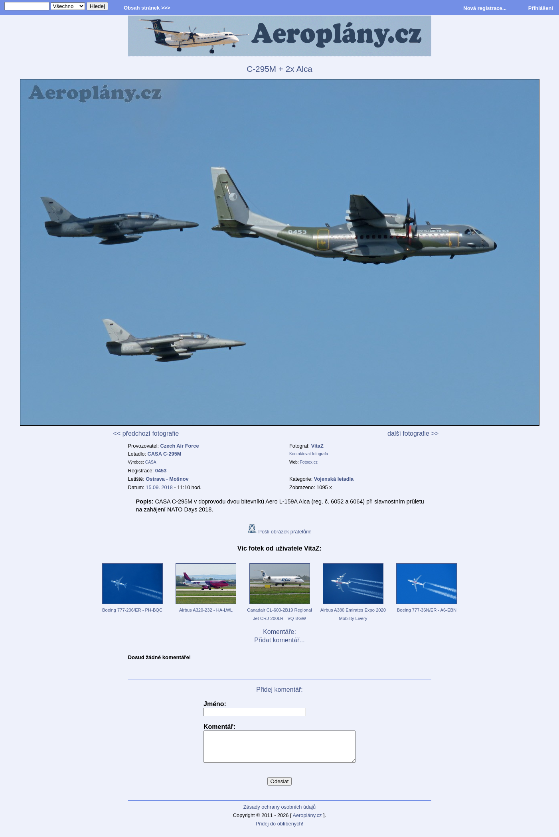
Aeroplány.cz (307, 821)
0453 (160, 471)
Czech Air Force (179, 446)
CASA (150, 462)
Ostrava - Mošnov (167, 479)
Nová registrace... (484, 8)
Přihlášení (540, 8)
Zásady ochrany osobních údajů (279, 813)
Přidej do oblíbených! (280, 830)
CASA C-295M (165, 454)
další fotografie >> (413, 433)
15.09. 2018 (159, 487)
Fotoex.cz (309, 462)
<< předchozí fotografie (146, 433)
